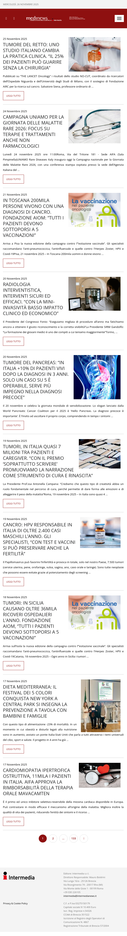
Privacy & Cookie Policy (15, 903)
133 (73, 838)
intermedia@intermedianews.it (79, 895)
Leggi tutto (13, 95)
